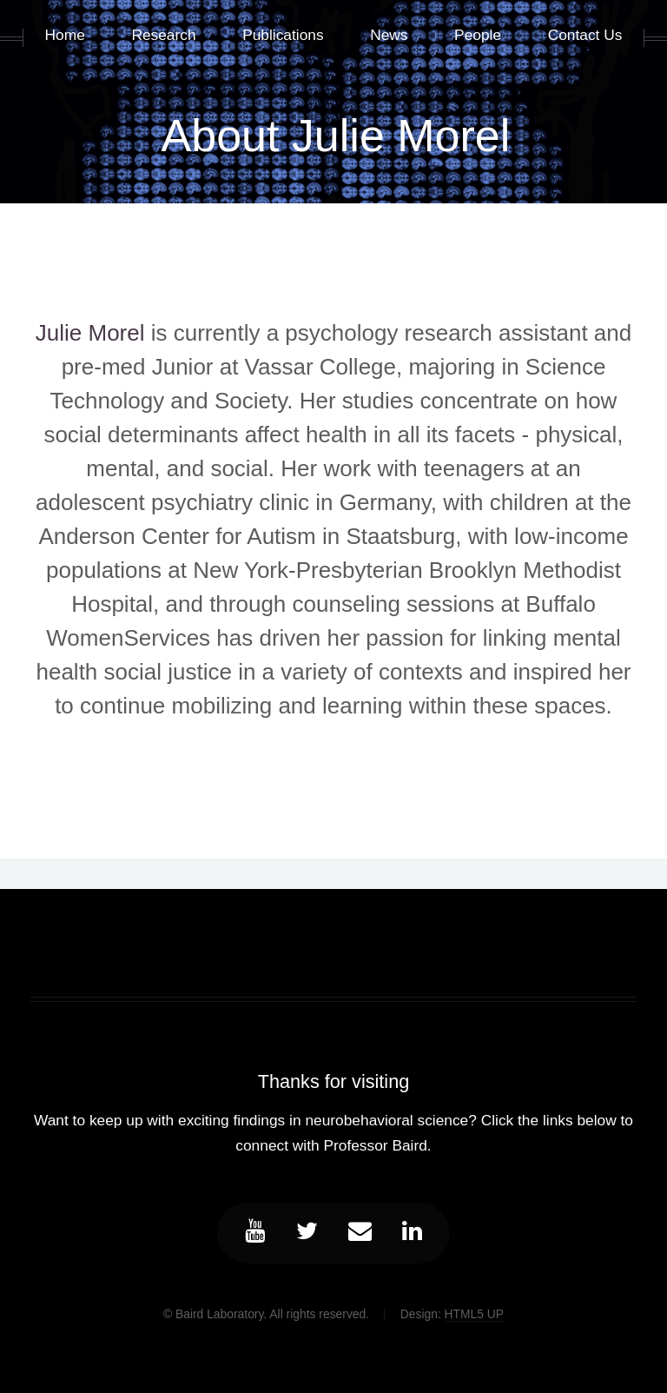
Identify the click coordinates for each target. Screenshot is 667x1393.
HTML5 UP (475, 1314)
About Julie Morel (336, 135)
